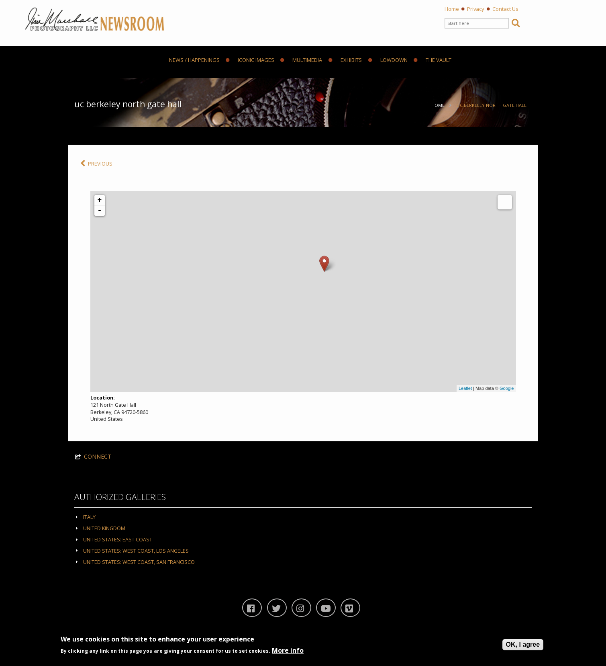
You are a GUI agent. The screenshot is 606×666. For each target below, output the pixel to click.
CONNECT (97, 456)
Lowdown (388, 60)
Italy (89, 517)
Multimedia (301, 60)
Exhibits (345, 60)
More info (288, 650)
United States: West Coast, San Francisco (139, 562)
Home (452, 8)
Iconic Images (250, 60)
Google (507, 388)
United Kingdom (104, 528)
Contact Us (505, 8)
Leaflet (465, 388)
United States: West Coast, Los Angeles (136, 550)
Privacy (475, 8)
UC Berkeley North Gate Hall (491, 105)
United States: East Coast (117, 539)
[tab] (303, 516)
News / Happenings (194, 60)
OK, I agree (523, 644)
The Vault (432, 60)
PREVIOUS (96, 163)
